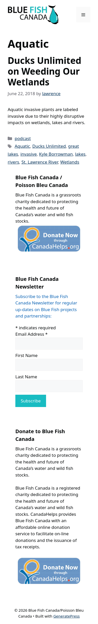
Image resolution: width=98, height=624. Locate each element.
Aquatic (22, 146)
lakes (80, 154)
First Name (26, 355)
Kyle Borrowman (56, 154)
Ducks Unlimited (49, 146)
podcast (23, 138)
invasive (28, 154)
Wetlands (69, 162)
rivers (13, 162)
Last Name (26, 377)
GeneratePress (66, 616)
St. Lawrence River (39, 162)
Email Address (31, 334)
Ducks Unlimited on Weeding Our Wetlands (44, 71)
